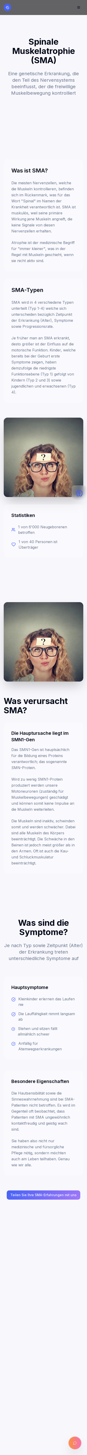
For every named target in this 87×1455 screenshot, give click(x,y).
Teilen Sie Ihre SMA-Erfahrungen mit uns (43, 1195)
